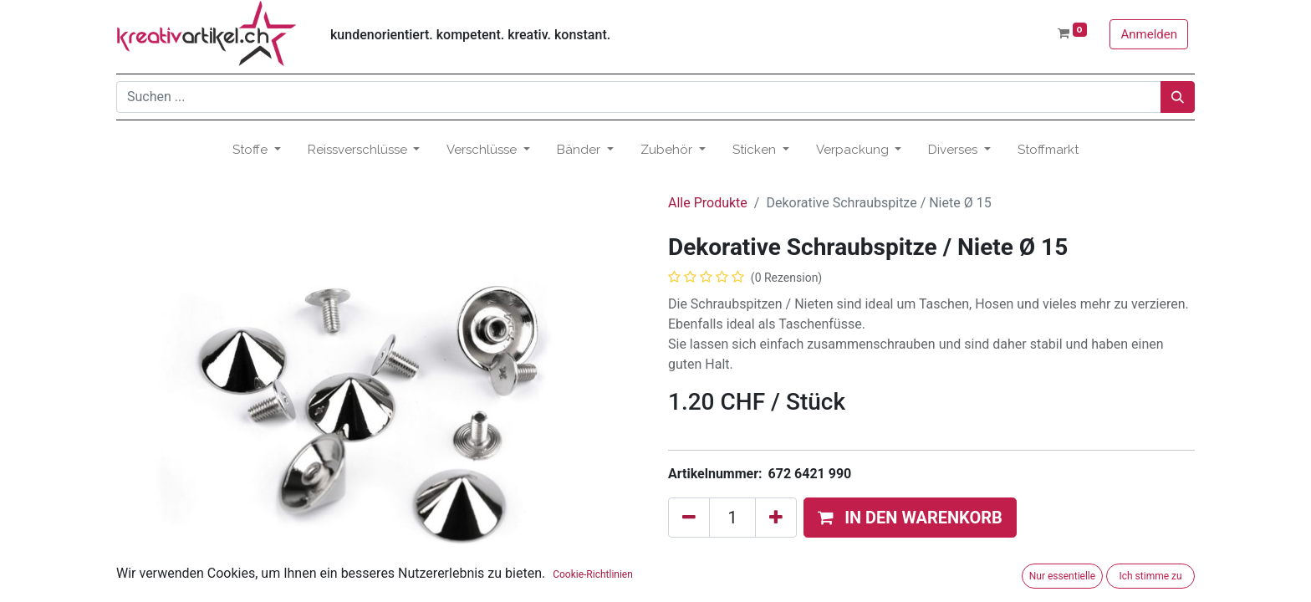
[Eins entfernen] (689, 517)
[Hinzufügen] (776, 517)
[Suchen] (1178, 97)
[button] (910, 517)
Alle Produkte (707, 203)
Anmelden (1148, 34)
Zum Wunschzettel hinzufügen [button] (769, 560)
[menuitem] (1048, 150)
